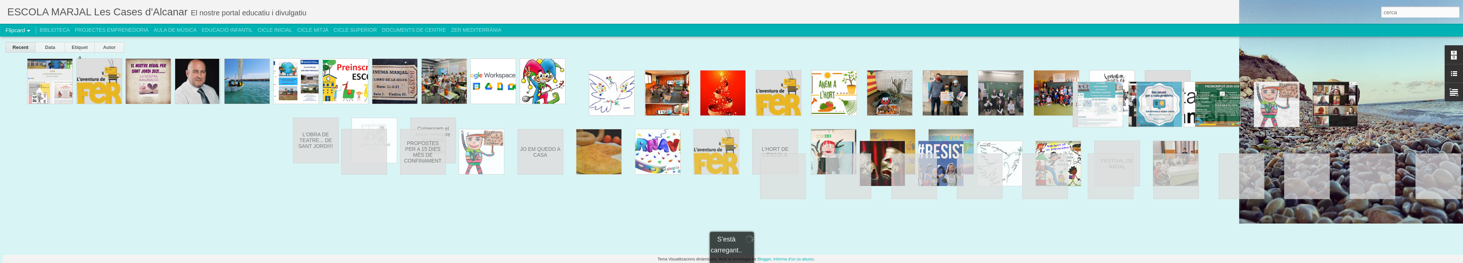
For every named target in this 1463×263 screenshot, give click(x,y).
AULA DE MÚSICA (175, 30)
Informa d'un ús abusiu (793, 259)
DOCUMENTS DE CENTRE (414, 30)
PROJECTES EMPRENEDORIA (111, 30)
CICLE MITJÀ (313, 30)
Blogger (764, 259)
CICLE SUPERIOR (355, 30)
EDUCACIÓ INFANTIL (227, 30)
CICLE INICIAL (275, 30)
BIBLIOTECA (54, 30)
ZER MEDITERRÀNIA (476, 30)
